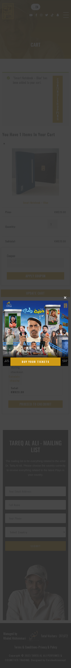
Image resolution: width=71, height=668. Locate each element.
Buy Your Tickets (35, 362)
